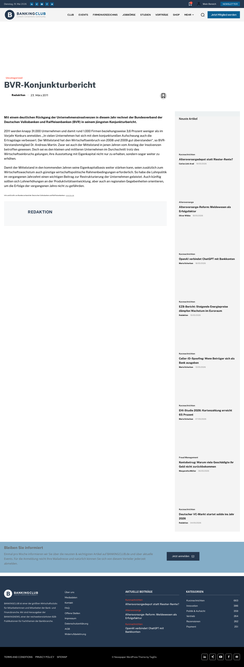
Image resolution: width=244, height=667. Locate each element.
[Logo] (25, 15)
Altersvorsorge (186, 202)
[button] (203, 15)
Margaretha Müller (187, 471)
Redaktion (18, 95)
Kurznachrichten (187, 155)
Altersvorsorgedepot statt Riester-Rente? (206, 159)
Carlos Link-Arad (186, 164)
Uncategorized (14, 78)
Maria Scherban (186, 263)
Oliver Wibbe (184, 216)
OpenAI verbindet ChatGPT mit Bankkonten (207, 259)
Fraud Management (188, 457)
